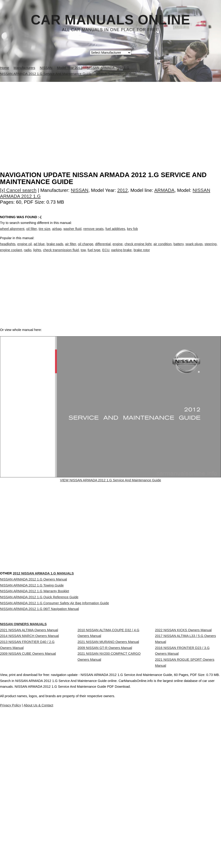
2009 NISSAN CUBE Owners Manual (28, 745)
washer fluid (72, 233)
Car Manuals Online (110, 20)
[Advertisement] (110, 116)
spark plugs (194, 249)
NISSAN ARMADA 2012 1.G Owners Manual (33, 628)
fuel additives (115, 233)
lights (37, 254)
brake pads (55, 249)
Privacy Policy (92, 825)
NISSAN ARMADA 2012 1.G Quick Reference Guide (39, 659)
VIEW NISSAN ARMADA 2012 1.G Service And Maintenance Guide (110, 496)
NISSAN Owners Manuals (32, 693)
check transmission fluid (61, 254)
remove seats (93, 233)
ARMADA (164, 190)
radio (28, 254)
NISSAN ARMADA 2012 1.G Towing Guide (32, 638)
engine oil (24, 249)
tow (83, 254)
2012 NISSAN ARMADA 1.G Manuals (60, 612)
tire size (44, 233)
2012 (122, 190)
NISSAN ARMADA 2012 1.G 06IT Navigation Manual (39, 679)
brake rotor (142, 254)
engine (118, 249)
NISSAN (79, 190)
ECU (105, 254)
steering (211, 249)
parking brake (121, 254)
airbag (57, 233)
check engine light (138, 249)
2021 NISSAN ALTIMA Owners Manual (29, 708)
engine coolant (11, 254)
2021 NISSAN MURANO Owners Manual (108, 724)
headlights (7, 249)
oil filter (31, 233)
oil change (85, 249)
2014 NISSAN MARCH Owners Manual (29, 718)
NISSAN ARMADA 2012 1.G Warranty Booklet (34, 648)
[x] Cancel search (18, 190)
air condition (162, 249)
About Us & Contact (124, 825)
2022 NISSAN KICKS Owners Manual (183, 708)
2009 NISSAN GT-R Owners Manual (105, 734)
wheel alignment (12, 233)
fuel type (94, 254)
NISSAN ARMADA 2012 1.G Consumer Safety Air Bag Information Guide (54, 669)
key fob (132, 233)
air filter (70, 249)
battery (179, 249)
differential (102, 249)
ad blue (39, 249)
